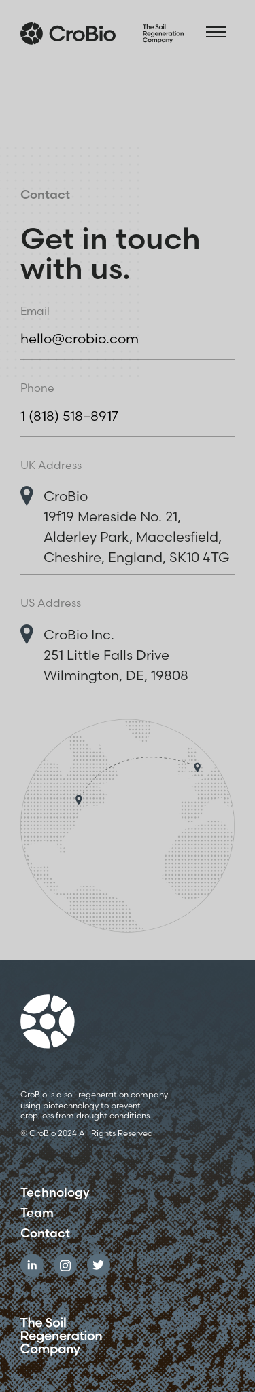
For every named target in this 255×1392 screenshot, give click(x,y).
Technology (55, 1192)
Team (37, 1213)
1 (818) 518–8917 (69, 415)
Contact (45, 1233)
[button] (216, 30)
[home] (102, 30)
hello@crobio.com (79, 338)
